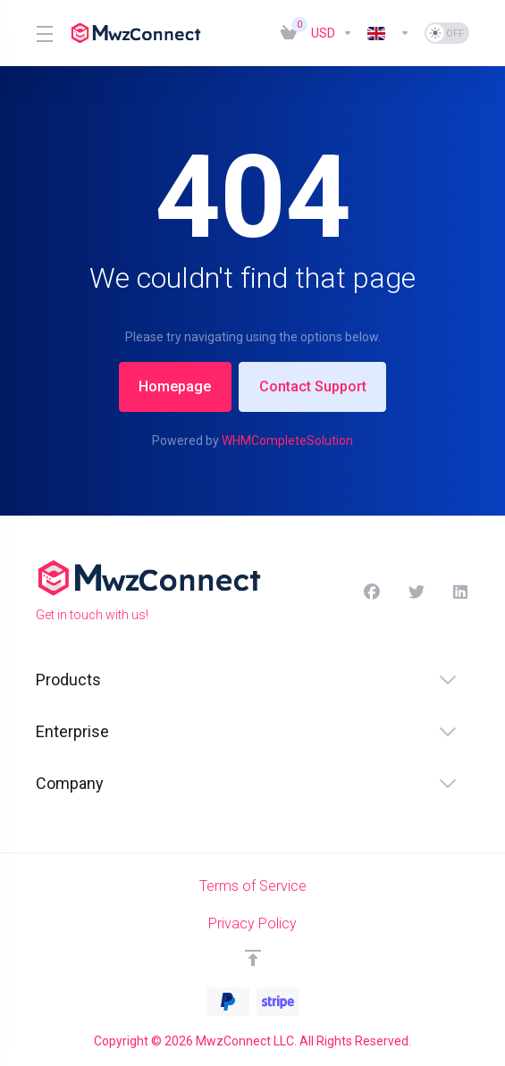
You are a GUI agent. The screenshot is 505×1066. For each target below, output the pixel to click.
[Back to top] (253, 958)
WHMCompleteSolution (287, 440)
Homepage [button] (173, 386)
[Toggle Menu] (42, 33)
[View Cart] (289, 33)
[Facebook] (371, 592)
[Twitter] (416, 592)
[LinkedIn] (461, 592)
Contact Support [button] (314, 386)
